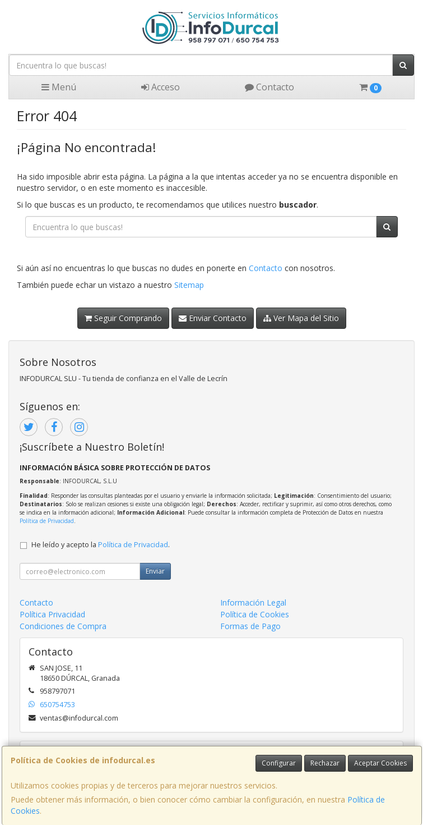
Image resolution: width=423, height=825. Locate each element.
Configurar (279, 763)
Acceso (160, 87)
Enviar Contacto (213, 318)
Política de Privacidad (47, 521)
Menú (58, 87)
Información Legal (253, 602)
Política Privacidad (52, 614)
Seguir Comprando (123, 318)
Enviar (155, 571)
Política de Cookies (254, 614)
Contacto (269, 87)
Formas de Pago (250, 626)
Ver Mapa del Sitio (301, 318)
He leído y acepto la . (100, 544)
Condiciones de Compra (63, 626)
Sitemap (189, 284)
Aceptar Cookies (380, 763)
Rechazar (325, 763)
